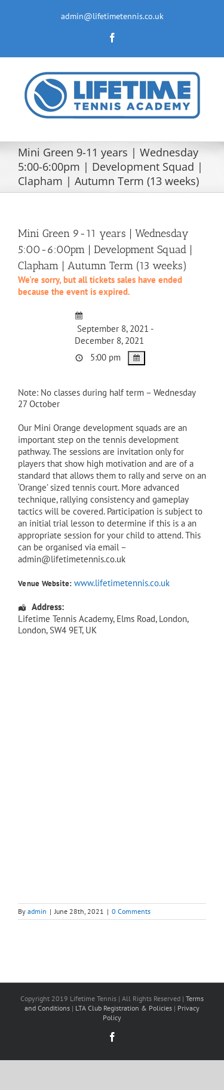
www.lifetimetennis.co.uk (122, 583)
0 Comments (131, 911)
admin (37, 911)
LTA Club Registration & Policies (124, 1007)
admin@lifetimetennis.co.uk (112, 16)
